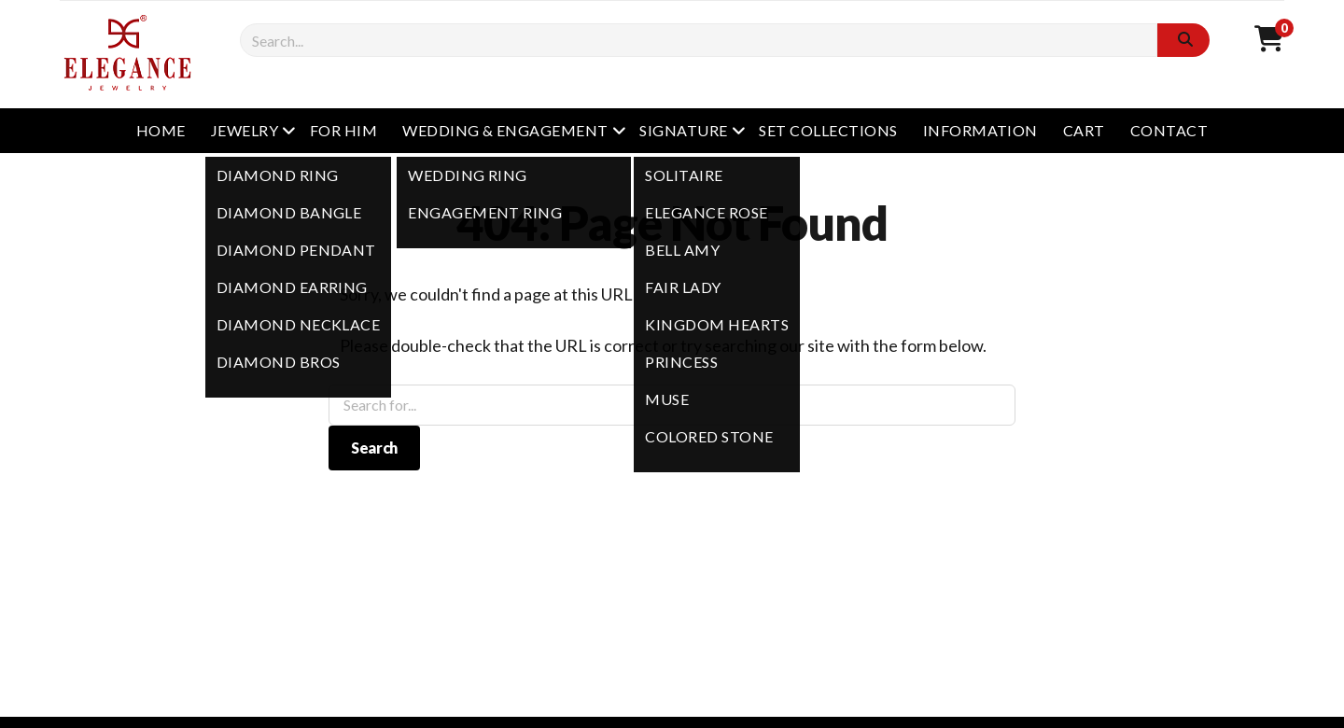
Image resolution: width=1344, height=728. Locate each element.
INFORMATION (980, 130)
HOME (161, 130)
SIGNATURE (683, 130)
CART (1084, 130)
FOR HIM (343, 130)
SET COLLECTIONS (828, 130)
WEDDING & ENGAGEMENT (505, 130)
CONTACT (1169, 130)
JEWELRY (244, 130)
